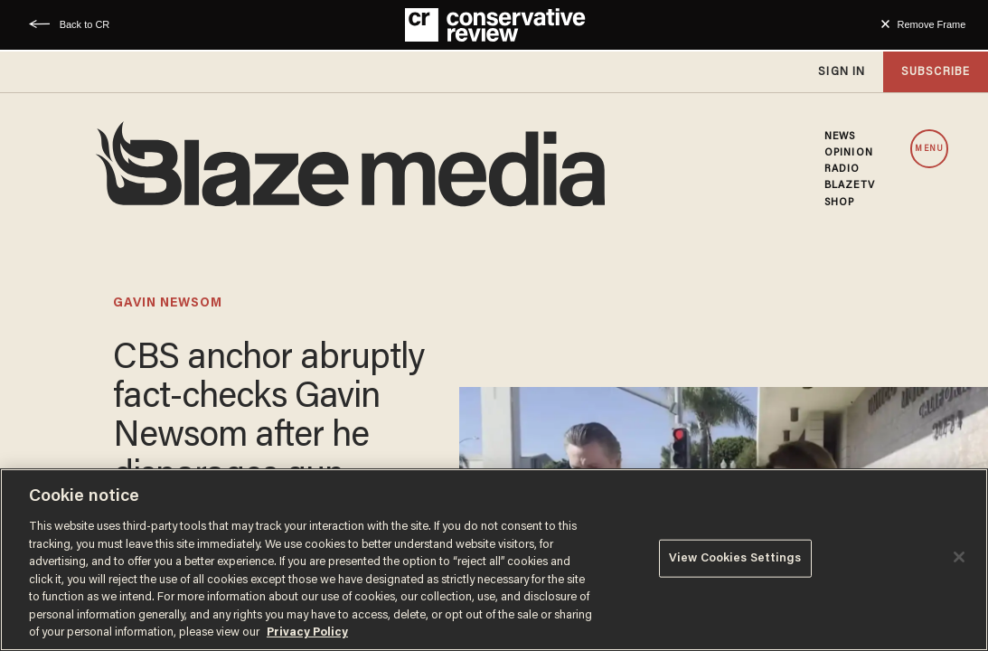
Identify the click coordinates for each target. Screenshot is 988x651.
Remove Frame (932, 24)
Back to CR (85, 24)
